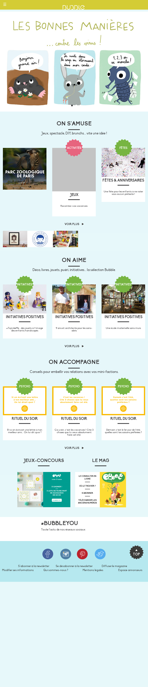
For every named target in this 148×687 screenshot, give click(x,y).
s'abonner (87, 493)
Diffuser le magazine (114, 566)
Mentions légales (93, 570)
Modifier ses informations (18, 570)
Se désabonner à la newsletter (74, 566)
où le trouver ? (87, 486)
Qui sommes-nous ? (55, 570)
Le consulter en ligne (87, 477)
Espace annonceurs (130, 570)
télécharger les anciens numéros (87, 501)
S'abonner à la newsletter (33, 566)
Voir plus (74, 224)
